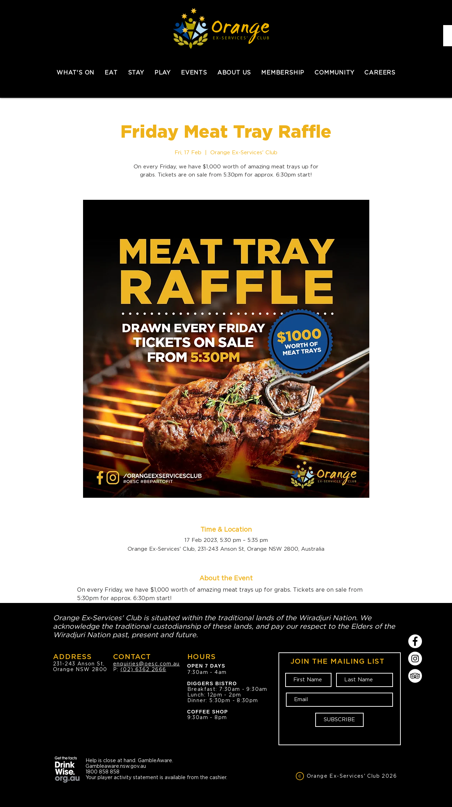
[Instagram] (415, 658)
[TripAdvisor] (415, 676)
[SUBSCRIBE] (339, 720)
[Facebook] (415, 641)
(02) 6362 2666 (143, 669)
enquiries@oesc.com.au (146, 663)
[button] (111, 72)
